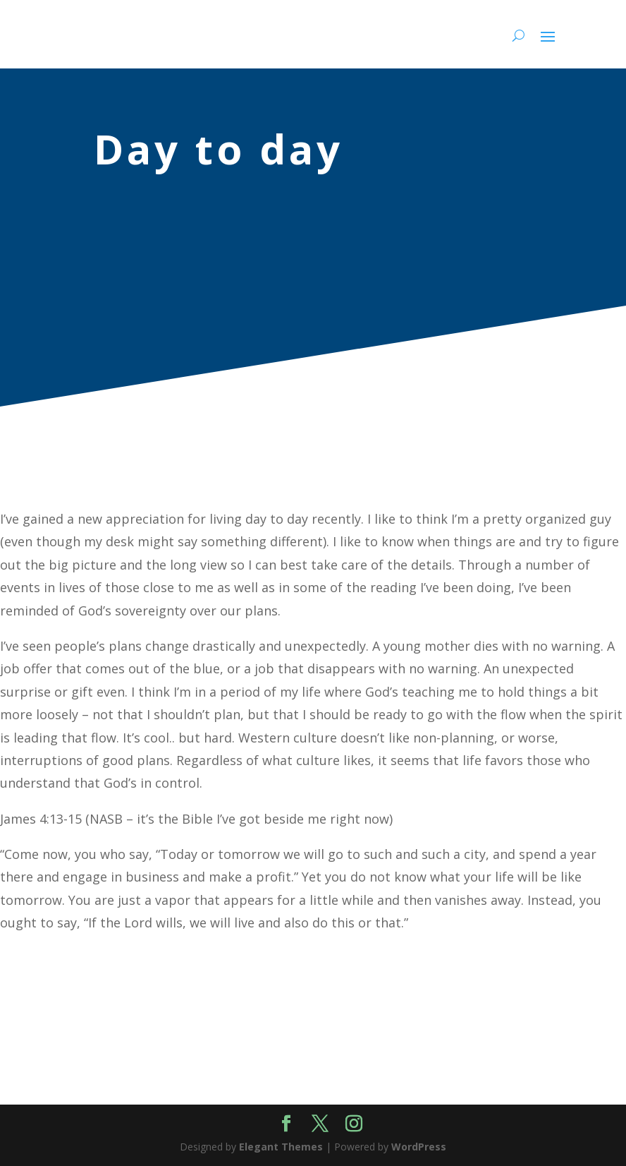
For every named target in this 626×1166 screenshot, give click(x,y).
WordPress (418, 1146)
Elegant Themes (281, 1146)
